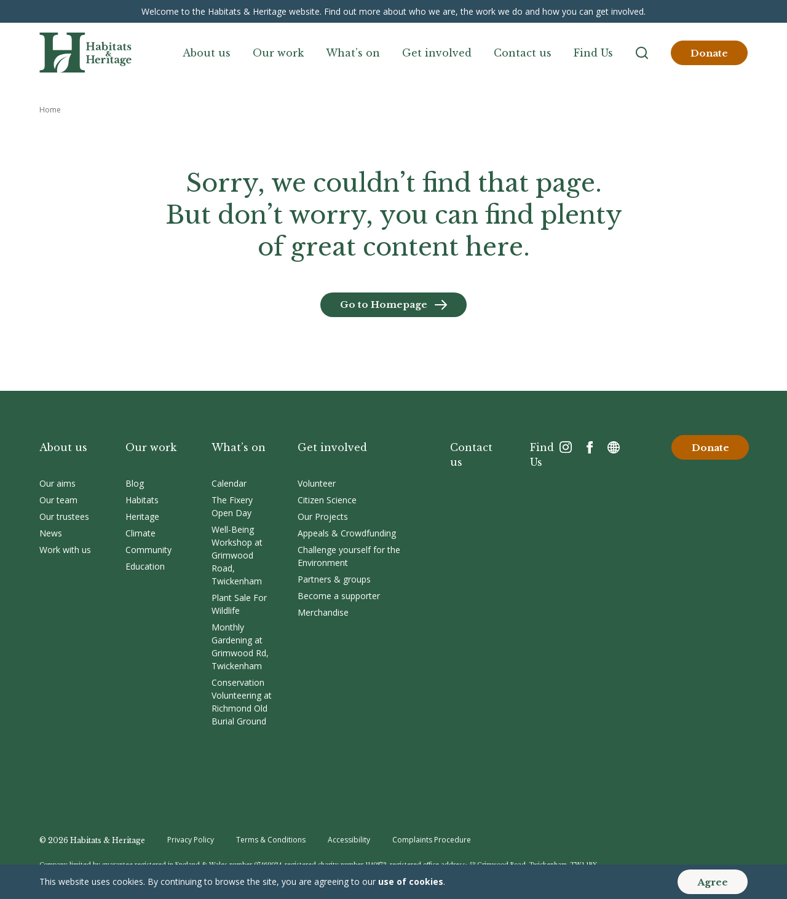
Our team (58, 500)
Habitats (142, 500)
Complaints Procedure (431, 839)
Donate (709, 53)
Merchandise (323, 612)
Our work (278, 53)
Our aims (57, 483)
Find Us (593, 53)
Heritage (142, 516)
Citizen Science (327, 500)
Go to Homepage (383, 304)
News (50, 533)
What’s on (353, 53)
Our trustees (64, 516)
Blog (134, 483)
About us (207, 53)
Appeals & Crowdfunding (347, 533)
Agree (712, 882)
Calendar (229, 483)
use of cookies (410, 881)
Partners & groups (334, 579)
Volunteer (317, 483)
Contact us (523, 53)
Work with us (65, 549)
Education (145, 566)
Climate (140, 533)
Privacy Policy (190, 839)
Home (50, 109)
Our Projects (323, 516)
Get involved (437, 53)
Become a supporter (339, 596)
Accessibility (349, 839)
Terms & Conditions (271, 839)
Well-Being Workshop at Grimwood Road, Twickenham (237, 555)
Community (148, 549)
